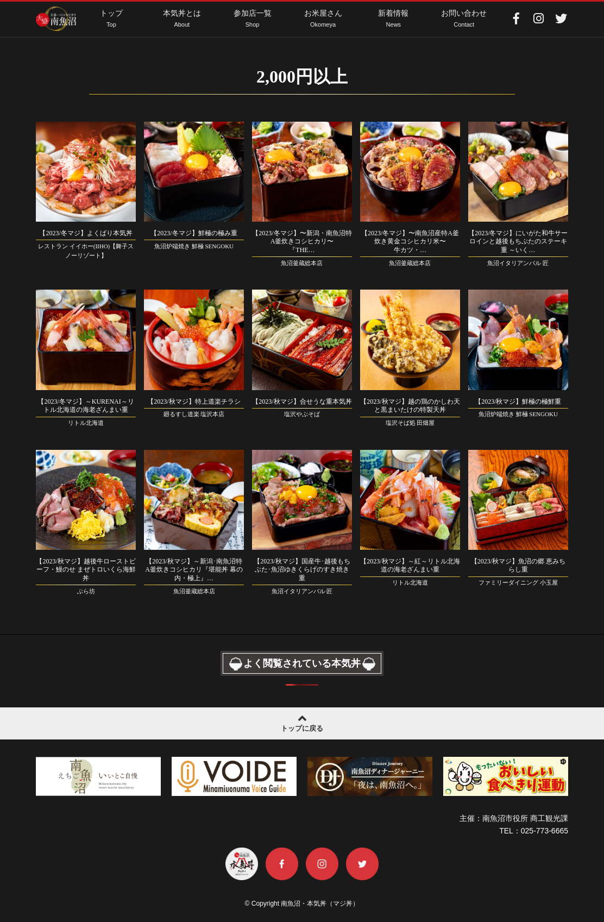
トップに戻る (302, 722)
